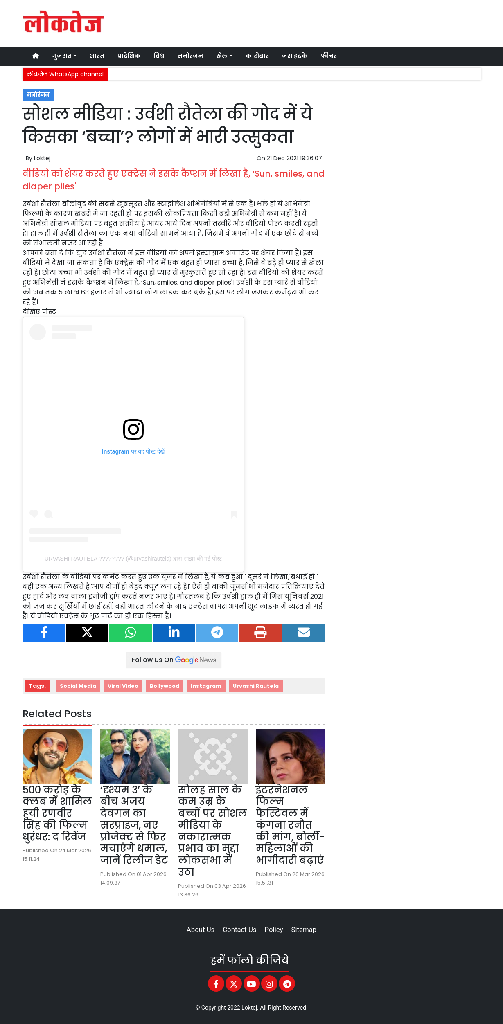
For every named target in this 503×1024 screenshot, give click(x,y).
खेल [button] (222, 56)
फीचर (329, 56)
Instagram (206, 686)
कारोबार (257, 56)
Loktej (42, 158)
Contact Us (239, 929)
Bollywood (164, 686)
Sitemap (303, 929)
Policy (274, 929)
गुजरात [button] (62, 56)
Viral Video (123, 686)
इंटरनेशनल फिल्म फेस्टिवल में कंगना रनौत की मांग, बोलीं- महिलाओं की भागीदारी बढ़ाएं (290, 825)
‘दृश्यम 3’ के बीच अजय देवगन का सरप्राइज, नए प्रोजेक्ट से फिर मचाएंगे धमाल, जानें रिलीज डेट (134, 825)
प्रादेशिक (128, 56)
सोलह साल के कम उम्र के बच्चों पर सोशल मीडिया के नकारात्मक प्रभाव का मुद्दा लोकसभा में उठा (212, 831)
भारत (97, 56)
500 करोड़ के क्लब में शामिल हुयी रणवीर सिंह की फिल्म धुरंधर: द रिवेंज (57, 813)
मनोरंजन (190, 56)
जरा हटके (295, 56)
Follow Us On (174, 660)
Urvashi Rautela (256, 686)
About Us (200, 929)
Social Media (78, 686)
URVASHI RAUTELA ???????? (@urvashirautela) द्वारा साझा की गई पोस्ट (133, 558)
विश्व (159, 56)
